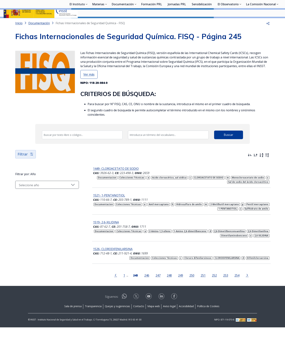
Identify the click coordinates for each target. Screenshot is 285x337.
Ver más (89, 84)
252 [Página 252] (214, 285)
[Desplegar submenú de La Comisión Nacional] (277, 22)
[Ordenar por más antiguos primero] (255, 165)
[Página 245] (135, 284)
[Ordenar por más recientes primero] (249, 165)
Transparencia (93, 316)
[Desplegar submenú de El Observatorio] (240, 22)
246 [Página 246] (146, 285)
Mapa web (153, 316)
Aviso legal (169, 316)
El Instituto (77, 22)
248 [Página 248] (169, 285)
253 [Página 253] (225, 285)
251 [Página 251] (203, 285)
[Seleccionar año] (47, 194)
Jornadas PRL (177, 22)
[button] (268, 33)
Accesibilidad (186, 316)
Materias (98, 22)
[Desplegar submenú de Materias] (106, 22)
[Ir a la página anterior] (116, 284)
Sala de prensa (73, 316)
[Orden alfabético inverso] (267, 165)
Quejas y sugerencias (117, 316)
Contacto (138, 316)
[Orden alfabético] (261, 165)
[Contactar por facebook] (174, 307)
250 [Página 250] (191, 285)
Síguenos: (111, 306)
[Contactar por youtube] (149, 307)
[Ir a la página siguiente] (247, 284)
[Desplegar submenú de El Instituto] (87, 22)
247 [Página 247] (158, 285)
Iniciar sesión (267, 8)
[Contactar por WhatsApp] (124, 307)
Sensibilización (202, 22)
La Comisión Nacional (261, 22)
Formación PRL (151, 22)
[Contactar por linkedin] (161, 307)
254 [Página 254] (236, 285)
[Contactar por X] (136, 307)
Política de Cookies (208, 316)
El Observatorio (228, 22)
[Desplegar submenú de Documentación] (135, 22)
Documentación (123, 22)
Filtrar (26, 163)
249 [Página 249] (180, 285)
